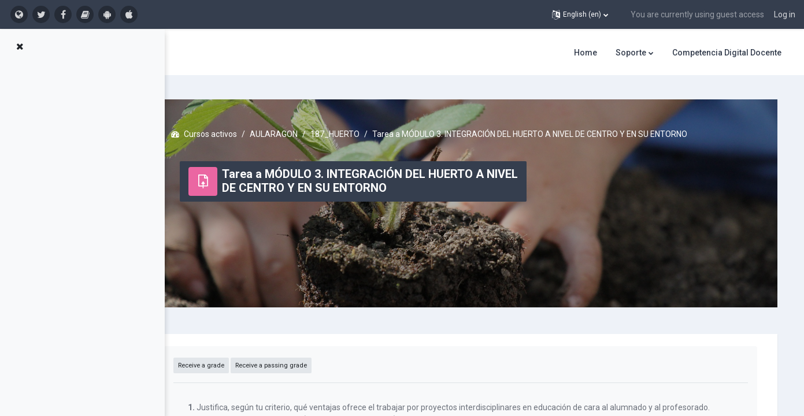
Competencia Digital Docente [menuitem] (726, 52)
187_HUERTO (369, 127)
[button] (580, 14)
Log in (784, 14)
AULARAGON (308, 127)
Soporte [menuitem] (631, 52)
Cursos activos (245, 127)
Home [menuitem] (585, 52)
